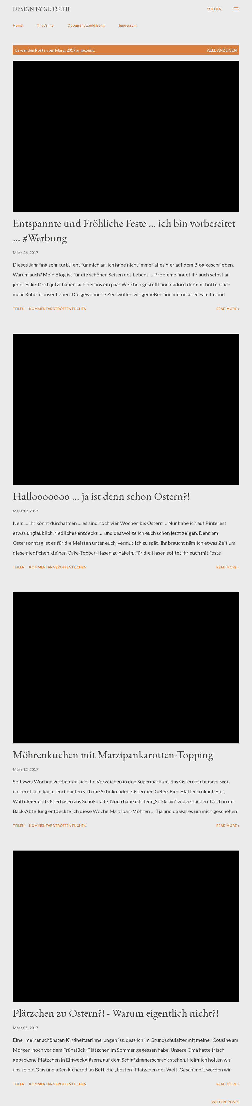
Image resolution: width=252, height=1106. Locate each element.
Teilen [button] (19, 309)
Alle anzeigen (222, 50)
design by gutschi (41, 9)
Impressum (128, 25)
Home (18, 25)
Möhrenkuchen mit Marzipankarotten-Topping (113, 754)
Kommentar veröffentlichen (57, 309)
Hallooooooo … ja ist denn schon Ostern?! (101, 496)
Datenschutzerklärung (86, 25)
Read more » (227, 309)
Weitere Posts (225, 1102)
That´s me (45, 25)
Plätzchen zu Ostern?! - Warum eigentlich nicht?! (116, 1013)
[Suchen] (214, 9)
